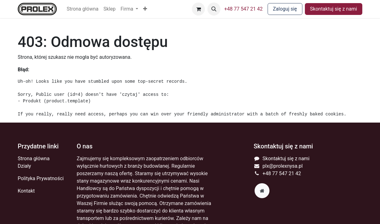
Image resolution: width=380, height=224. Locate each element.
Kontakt (26, 191)
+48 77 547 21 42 (243, 9)
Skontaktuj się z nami (333, 9)
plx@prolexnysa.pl (283, 166)
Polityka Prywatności (41, 178)
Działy (24, 166)
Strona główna (34, 158)
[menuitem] (82, 9)
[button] (145, 9)
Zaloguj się (285, 9)
